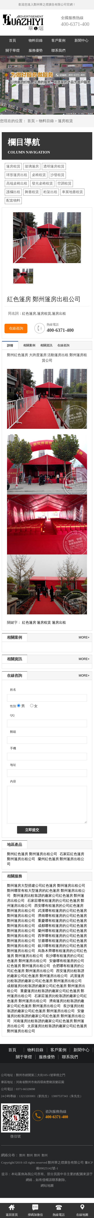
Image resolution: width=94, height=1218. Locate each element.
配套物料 (13, 200)
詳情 (10, 345)
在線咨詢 (16, 328)
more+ (84, 637)
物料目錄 (36, 40)
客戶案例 (58, 40)
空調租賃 (64, 183)
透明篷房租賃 (53, 166)
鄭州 (22, 1155)
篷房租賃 (65, 121)
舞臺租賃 (32, 192)
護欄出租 (13, 192)
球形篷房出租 (16, 175)
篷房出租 (59, 622)
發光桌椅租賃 (42, 183)
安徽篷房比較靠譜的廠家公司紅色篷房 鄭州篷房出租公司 (46, 1016)
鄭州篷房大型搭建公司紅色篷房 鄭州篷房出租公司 (46, 885)
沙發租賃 (57, 175)
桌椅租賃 (39, 175)
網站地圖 (47, 1185)
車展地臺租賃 (72, 192)
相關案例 (29, 345)
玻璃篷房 (32, 166)
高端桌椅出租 (16, 183)
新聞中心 (81, 40)
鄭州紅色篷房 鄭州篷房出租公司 (32, 854)
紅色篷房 (29, 622)
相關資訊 (46, 345)
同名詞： (15, 313)
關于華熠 (13, 50)
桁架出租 (50, 192)
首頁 (12, 40)
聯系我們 (58, 50)
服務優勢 (36, 50)
